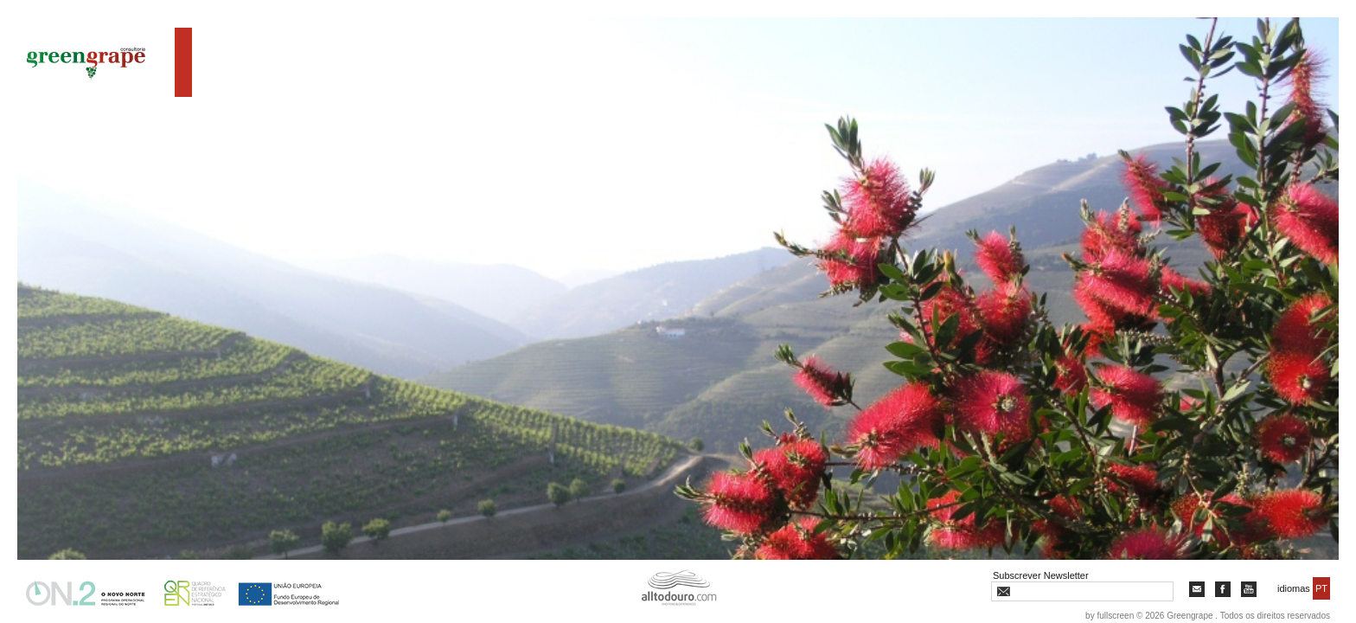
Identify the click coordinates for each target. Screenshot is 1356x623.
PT (1321, 588)
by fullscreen (1109, 615)
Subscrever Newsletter (1041, 575)
